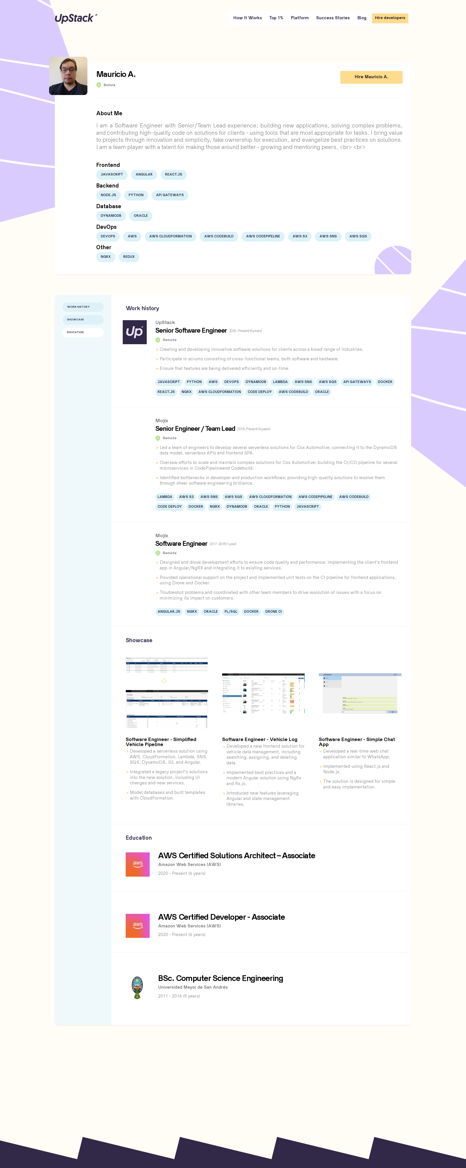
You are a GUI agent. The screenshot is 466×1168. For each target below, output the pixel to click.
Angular (144, 174)
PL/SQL (231, 611)
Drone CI (273, 611)
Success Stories (333, 18)
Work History (78, 307)
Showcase (75, 320)
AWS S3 (300, 236)
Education (75, 332)
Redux (129, 256)
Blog (361, 18)
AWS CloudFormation (170, 236)
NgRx (106, 256)
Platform (300, 18)
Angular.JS (169, 611)
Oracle (141, 215)
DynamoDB (111, 215)
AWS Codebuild (219, 236)
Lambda (280, 382)
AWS (132, 236)
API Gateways (170, 195)
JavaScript (112, 174)
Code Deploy (260, 392)
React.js (173, 174)
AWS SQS (358, 236)
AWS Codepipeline (263, 236)
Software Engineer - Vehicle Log (260, 740)
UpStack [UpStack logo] (76, 18)
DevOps (108, 236)
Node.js (108, 195)
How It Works (247, 18)
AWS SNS (328, 236)
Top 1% (276, 18)
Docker (385, 382)
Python (136, 195)
